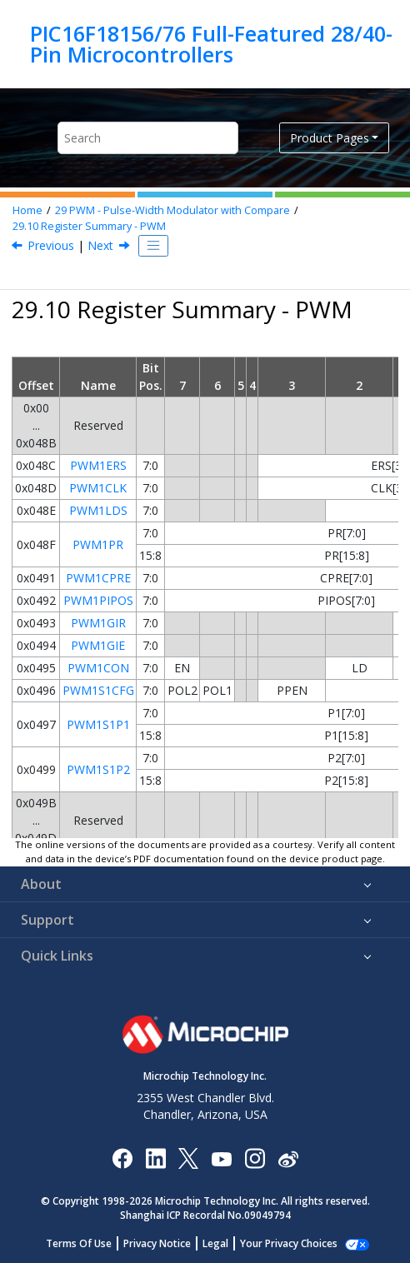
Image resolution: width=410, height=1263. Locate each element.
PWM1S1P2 (98, 769)
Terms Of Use (88, 1243)
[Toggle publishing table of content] (153, 246)
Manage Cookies (288, 1243)
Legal (225, 1243)
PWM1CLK (98, 488)
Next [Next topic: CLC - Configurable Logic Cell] (100, 245)
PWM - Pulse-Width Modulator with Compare (172, 210)
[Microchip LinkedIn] (155, 1158)
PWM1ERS (98, 465)
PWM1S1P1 (98, 724)
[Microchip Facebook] (122, 1158)
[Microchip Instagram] (254, 1158)
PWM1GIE (98, 645)
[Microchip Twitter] (188, 1158)
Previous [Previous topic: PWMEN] (51, 245)
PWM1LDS (98, 510)
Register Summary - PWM (89, 226)
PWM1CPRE (98, 578)
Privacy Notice (166, 1243)
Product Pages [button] (329, 138)
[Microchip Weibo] (288, 1158)
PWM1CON (98, 668)
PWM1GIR (98, 623)
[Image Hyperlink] (221, 1158)
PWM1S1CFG (98, 690)
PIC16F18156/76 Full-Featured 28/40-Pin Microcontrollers (211, 44)
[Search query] (148, 138)
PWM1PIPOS (98, 600)
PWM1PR (97, 544)
